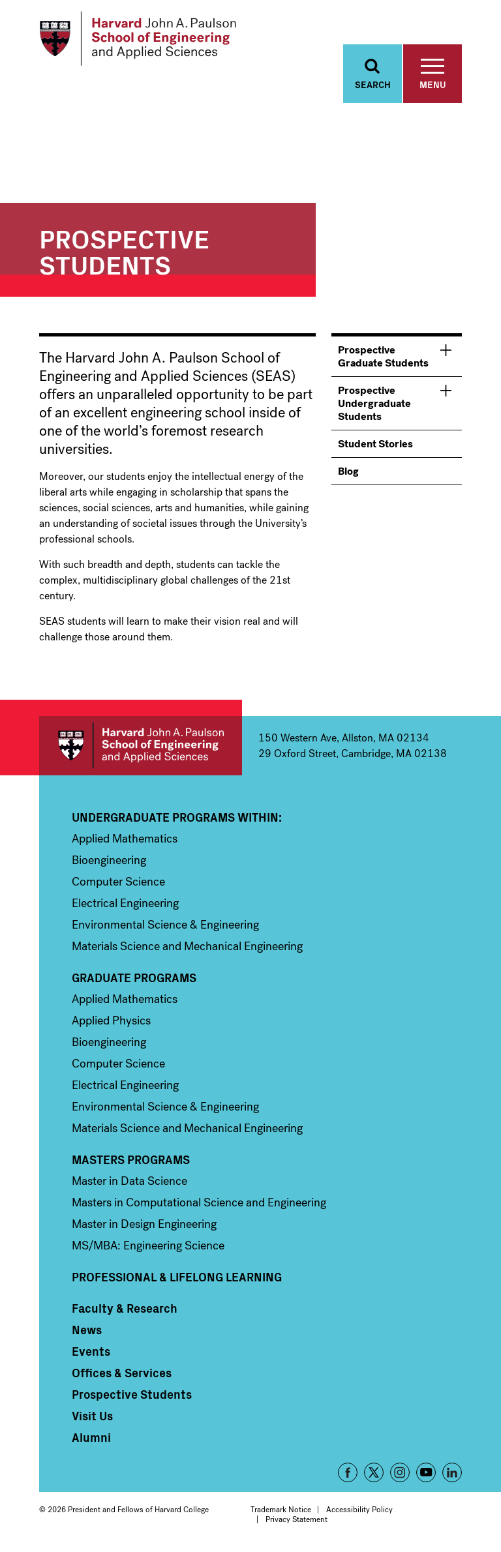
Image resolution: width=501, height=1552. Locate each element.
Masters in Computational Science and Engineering (199, 1204)
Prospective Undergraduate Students (374, 405)
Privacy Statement (296, 1520)
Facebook (347, 1474)
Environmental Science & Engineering (165, 926)
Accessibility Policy (359, 1511)
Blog (348, 472)
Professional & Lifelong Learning (177, 1278)
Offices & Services (122, 1374)
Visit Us (92, 1417)
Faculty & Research (124, 1309)
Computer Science (118, 883)
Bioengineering (109, 861)
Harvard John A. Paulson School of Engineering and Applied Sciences (140, 747)
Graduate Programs (134, 979)
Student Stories (375, 445)
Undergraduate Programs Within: (177, 818)
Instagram (400, 1474)
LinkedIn (452, 1474)
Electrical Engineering (125, 904)
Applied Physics (111, 1022)
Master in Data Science (129, 1182)
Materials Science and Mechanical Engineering (187, 947)
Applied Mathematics (124, 840)
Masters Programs (131, 1161)
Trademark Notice (280, 1511)
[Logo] (139, 39)
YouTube (426, 1474)
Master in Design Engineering (144, 1225)
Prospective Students (132, 1395)
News (87, 1331)
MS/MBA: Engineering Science (148, 1247)
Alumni (91, 1438)
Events (91, 1352)
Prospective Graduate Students (383, 357)
